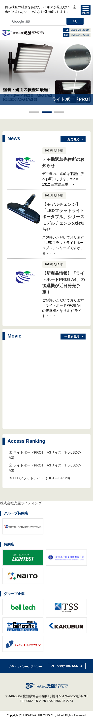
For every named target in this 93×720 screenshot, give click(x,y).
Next (87, 79)
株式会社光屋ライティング (21, 503)
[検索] (37, 21)
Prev (6, 79)
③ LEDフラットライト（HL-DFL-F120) (39, 478)
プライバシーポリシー (24, 667)
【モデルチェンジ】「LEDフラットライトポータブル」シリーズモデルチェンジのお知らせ (63, 217)
